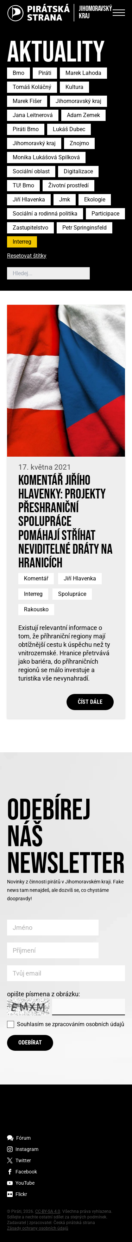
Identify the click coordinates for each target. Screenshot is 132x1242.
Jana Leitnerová (33, 115)
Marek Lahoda (83, 73)
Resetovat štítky (26, 256)
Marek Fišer (27, 101)
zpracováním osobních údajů (88, 1024)
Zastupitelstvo (30, 227)
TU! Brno (23, 185)
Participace (105, 213)
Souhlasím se (70, 1024)
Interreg (22, 241)
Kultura (74, 87)
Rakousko (36, 609)
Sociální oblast (31, 171)
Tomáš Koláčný (32, 87)
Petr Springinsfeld (84, 227)
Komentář (36, 578)
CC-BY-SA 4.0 (47, 1211)
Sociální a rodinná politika (45, 213)
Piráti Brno (26, 129)
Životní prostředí (68, 185)
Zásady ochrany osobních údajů (37, 1228)
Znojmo (79, 143)
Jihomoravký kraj (34, 143)
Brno (18, 73)
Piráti (44, 73)
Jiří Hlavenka (29, 199)
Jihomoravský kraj (78, 101)
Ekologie (94, 199)
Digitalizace (78, 171)
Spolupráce (72, 594)
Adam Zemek (83, 115)
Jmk (64, 199)
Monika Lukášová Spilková (46, 157)
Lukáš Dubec (69, 129)
